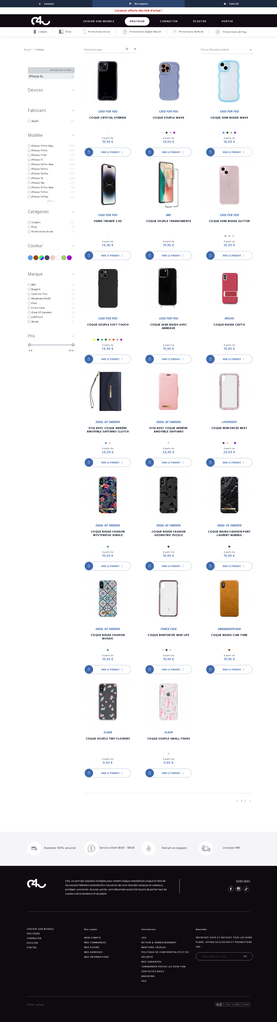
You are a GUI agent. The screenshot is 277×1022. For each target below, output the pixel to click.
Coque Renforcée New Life (168, 635)
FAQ (144, 981)
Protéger (137, 21)
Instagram (238, 889)
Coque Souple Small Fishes (168, 739)
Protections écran (96, 32)
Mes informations (96, 957)
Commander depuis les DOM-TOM (163, 966)
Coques (40, 32)
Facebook (231, 889)
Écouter (199, 21)
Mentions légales (153, 947)
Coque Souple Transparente (168, 221)
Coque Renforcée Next (229, 428)
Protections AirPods (188, 32)
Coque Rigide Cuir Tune (229, 635)
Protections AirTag (230, 31)
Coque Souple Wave (168, 118)
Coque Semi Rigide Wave (229, 118)
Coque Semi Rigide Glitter (229, 221)
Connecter (169, 21)
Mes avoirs (92, 947)
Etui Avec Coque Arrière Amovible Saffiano (168, 429)
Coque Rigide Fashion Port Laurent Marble (229, 533)
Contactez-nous (152, 971)
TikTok (246, 889)
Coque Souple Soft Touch (108, 325)
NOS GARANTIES (151, 961)
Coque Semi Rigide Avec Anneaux (168, 326)
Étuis (65, 32)
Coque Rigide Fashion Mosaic (108, 636)
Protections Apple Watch (141, 32)
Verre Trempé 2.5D (108, 221)
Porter (227, 21)
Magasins (148, 976)
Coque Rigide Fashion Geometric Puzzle (169, 533)
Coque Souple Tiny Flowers (108, 739)
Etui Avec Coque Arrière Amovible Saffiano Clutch (108, 429)
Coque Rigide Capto (229, 325)
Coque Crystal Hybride (107, 118)
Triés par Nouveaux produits (227, 50)
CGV (144, 937)
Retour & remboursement (159, 942)
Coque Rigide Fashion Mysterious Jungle (108, 533)
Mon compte (92, 937)
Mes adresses (93, 952)
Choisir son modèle (98, 21)
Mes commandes (95, 942)
